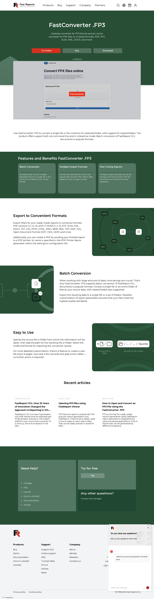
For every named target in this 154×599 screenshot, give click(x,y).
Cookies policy (35, 592)
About (72, 549)
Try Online (46, 50)
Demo (16, 553)
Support (71, 5)
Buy (59, 5)
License (27, 492)
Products (48, 5)
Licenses (17, 565)
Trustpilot (8, 597)
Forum (44, 565)
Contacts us (75, 561)
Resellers (73, 557)
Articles (27, 505)
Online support (48, 553)
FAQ (26, 487)
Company (85, 5)
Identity (73, 553)
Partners (100, 5)
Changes (28, 483)
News (44, 572)
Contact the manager (91, 499)
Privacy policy (19, 592)
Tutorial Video (48, 561)
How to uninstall (31, 496)
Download (108, 50)
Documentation (31, 500)
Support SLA (47, 549)
